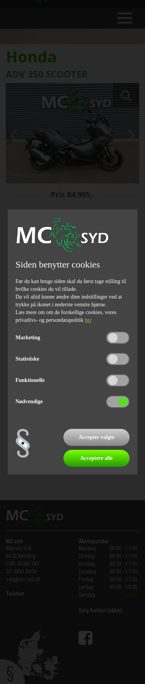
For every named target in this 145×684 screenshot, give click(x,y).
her (88, 320)
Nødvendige (29, 401)
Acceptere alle (96, 458)
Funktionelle (29, 380)
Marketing (27, 337)
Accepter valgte (96, 437)
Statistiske (27, 359)
